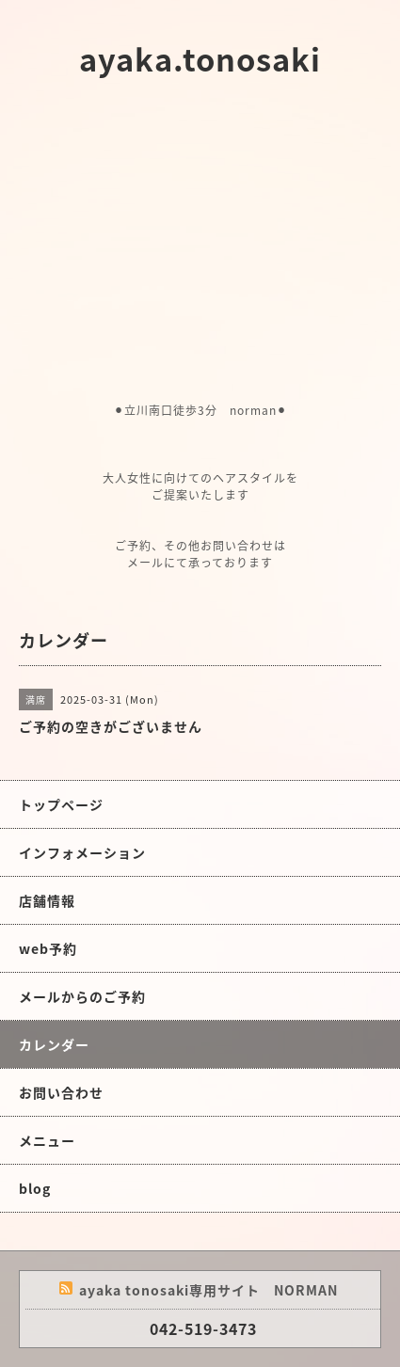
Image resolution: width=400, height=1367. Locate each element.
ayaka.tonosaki (200, 58)
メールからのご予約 (82, 996)
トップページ (61, 804)
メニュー (47, 1140)
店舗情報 (47, 900)
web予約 (48, 948)
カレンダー (54, 1044)
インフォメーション (82, 852)
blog (35, 1188)
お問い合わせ (61, 1092)
